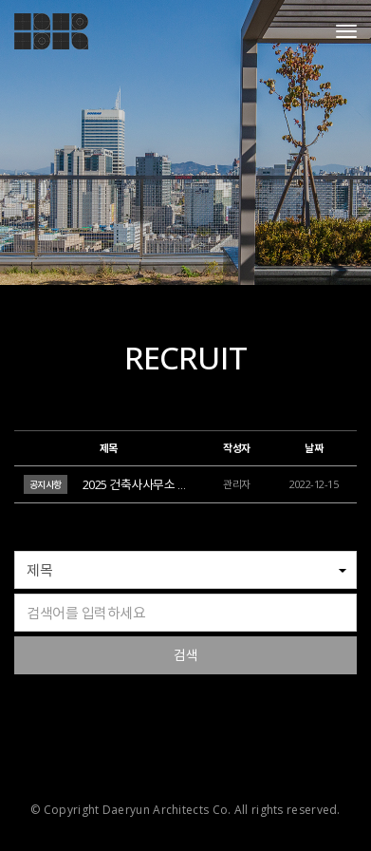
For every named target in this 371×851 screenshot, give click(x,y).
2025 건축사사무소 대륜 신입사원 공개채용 (187, 484)
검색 (186, 655)
